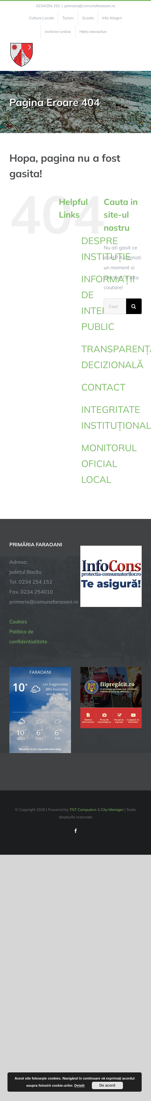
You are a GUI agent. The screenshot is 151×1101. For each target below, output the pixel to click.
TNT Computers (83, 809)
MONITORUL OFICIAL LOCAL (109, 463)
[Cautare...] (115, 306)
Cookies (18, 621)
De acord (107, 1085)
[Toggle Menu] (138, 55)
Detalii (79, 1085)
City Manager (112, 809)
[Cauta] (134, 306)
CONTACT (103, 387)
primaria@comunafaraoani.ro (89, 5)
